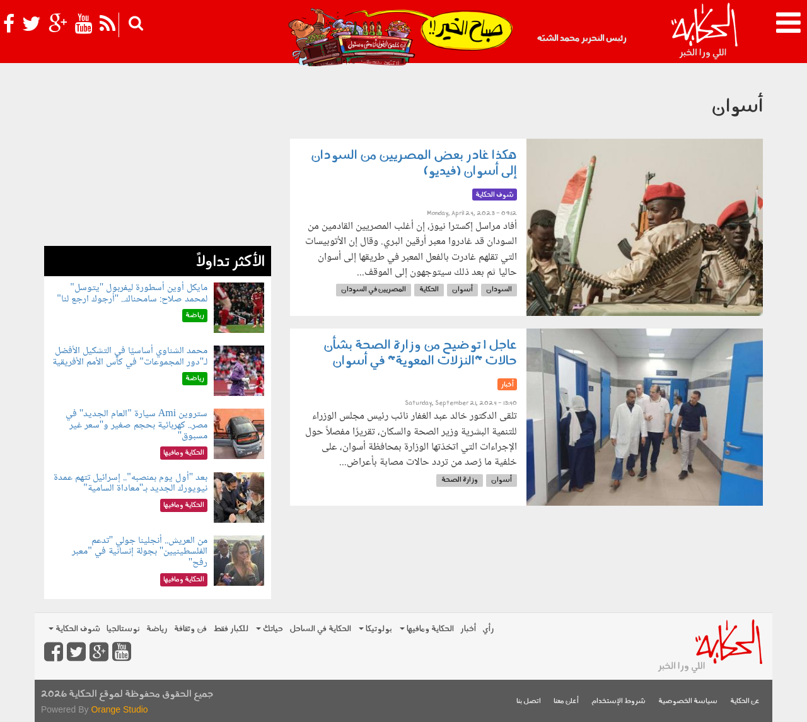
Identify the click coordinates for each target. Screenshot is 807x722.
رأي (488, 629)
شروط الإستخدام (618, 701)
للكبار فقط (230, 629)
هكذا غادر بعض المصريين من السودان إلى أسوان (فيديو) (414, 163)
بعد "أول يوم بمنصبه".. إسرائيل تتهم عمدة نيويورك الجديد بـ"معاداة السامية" (130, 483)
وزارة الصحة (459, 480)
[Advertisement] (157, 157)
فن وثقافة (190, 629)
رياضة (157, 629)
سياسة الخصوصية (687, 701)
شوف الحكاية (74, 629)
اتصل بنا (528, 701)
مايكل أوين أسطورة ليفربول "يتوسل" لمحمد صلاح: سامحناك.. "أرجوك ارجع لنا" (132, 293)
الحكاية (429, 289)
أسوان (462, 289)
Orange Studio (119, 709)
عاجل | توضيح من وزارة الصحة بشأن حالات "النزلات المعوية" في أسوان (420, 353)
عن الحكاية (745, 701)
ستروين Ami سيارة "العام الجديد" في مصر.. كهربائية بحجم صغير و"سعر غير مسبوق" (137, 425)
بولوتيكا (375, 629)
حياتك (269, 629)
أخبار (468, 629)
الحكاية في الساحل (320, 629)
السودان (499, 289)
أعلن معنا (566, 701)
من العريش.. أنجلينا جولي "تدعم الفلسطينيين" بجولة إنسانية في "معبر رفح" (139, 551)
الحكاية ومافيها (427, 629)
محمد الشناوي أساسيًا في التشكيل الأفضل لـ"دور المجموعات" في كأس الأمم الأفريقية (129, 356)
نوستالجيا (123, 629)
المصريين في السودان (373, 289)
